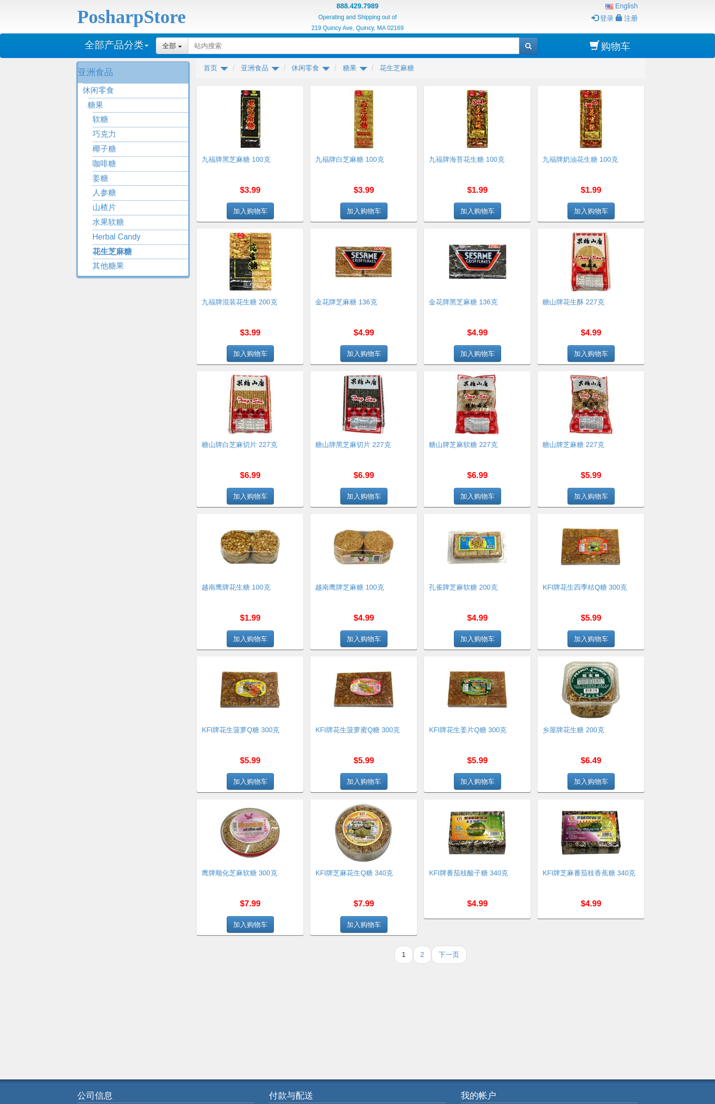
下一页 (449, 954)
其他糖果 (108, 266)
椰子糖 (104, 149)
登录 (603, 18)
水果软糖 (108, 222)
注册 (627, 18)
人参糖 (104, 192)
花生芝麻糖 (112, 251)
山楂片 (104, 207)
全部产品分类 (117, 44)
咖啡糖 (104, 163)
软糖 (100, 119)
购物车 (610, 46)
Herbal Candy (116, 237)
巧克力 (104, 134)
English (621, 6)
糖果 (95, 105)
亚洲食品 (95, 72)
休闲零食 (98, 90)
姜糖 (100, 178)
